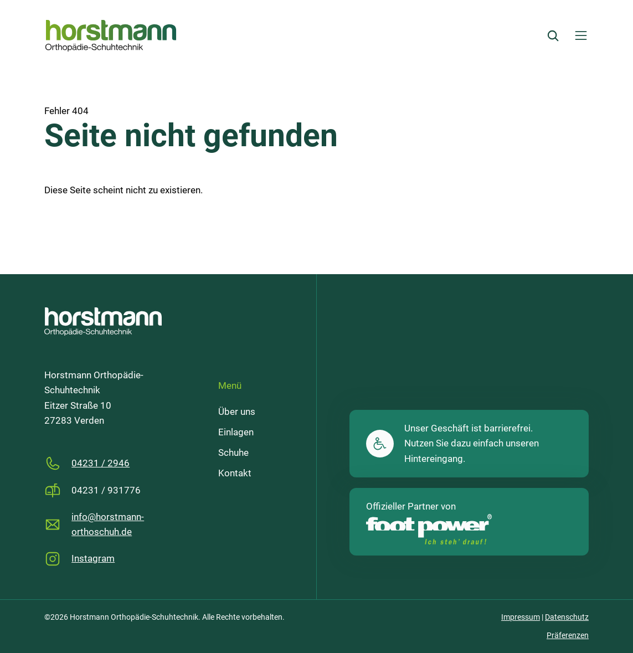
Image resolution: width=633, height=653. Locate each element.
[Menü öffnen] (581, 35)
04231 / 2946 (100, 463)
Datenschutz (567, 617)
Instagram (93, 558)
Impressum (520, 617)
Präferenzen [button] (568, 635)
